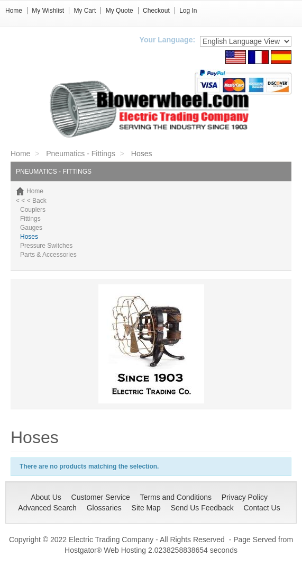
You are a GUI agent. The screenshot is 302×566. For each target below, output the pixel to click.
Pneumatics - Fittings (80, 153)
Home (13, 10)
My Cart (85, 10)
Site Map (146, 508)
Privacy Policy (245, 497)
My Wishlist (48, 10)
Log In (188, 10)
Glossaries (104, 508)
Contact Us (261, 508)
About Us (46, 497)
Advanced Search (47, 508)
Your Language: (168, 39)
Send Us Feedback (202, 508)
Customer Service (100, 497)
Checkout (156, 10)
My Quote (119, 10)
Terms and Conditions (176, 497)
